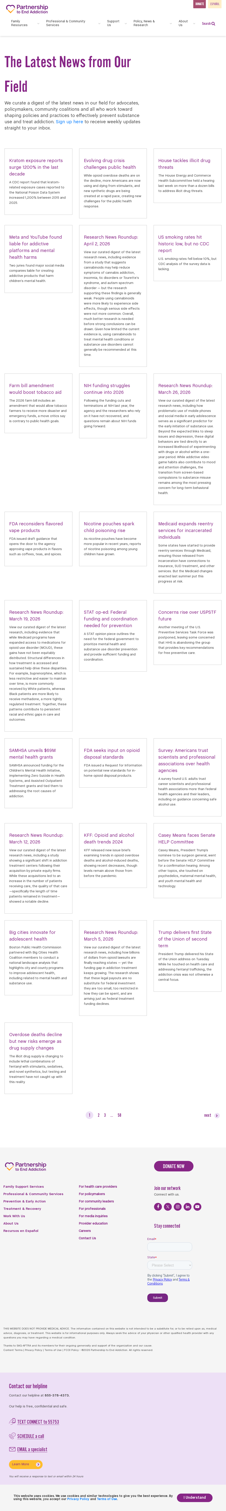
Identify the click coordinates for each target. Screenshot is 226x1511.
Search (208, 23)
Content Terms (12, 1350)
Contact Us (87, 1238)
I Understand (195, 1497)
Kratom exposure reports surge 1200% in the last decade (36, 167)
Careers (85, 1231)
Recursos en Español (20, 1231)
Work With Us (14, 1216)
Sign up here (69, 122)
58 (119, 1115)
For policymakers (92, 1194)
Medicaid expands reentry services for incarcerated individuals (185, 531)
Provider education (93, 1223)
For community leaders (96, 1201)
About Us (11, 1223)
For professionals (92, 1208)
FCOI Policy (71, 1350)
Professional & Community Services (33, 1194)
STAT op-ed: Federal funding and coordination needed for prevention (110, 619)
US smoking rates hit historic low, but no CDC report (183, 244)
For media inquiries (93, 1216)
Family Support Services (23, 1186)
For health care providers (98, 1186)
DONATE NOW (174, 1166)
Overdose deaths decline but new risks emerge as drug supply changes (35, 1041)
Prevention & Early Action (24, 1201)
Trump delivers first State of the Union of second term (185, 939)
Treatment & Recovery (22, 1208)
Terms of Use (53, 1350)
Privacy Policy (33, 1350)
